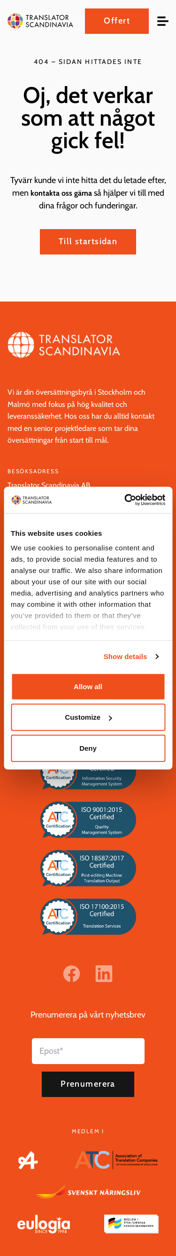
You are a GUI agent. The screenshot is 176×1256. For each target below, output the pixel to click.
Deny (88, 748)
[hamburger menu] (162, 21)
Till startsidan (88, 241)
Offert (117, 21)
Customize (88, 717)
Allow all (88, 686)
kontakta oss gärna (61, 193)
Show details (125, 656)
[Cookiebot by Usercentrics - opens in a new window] (125, 500)
